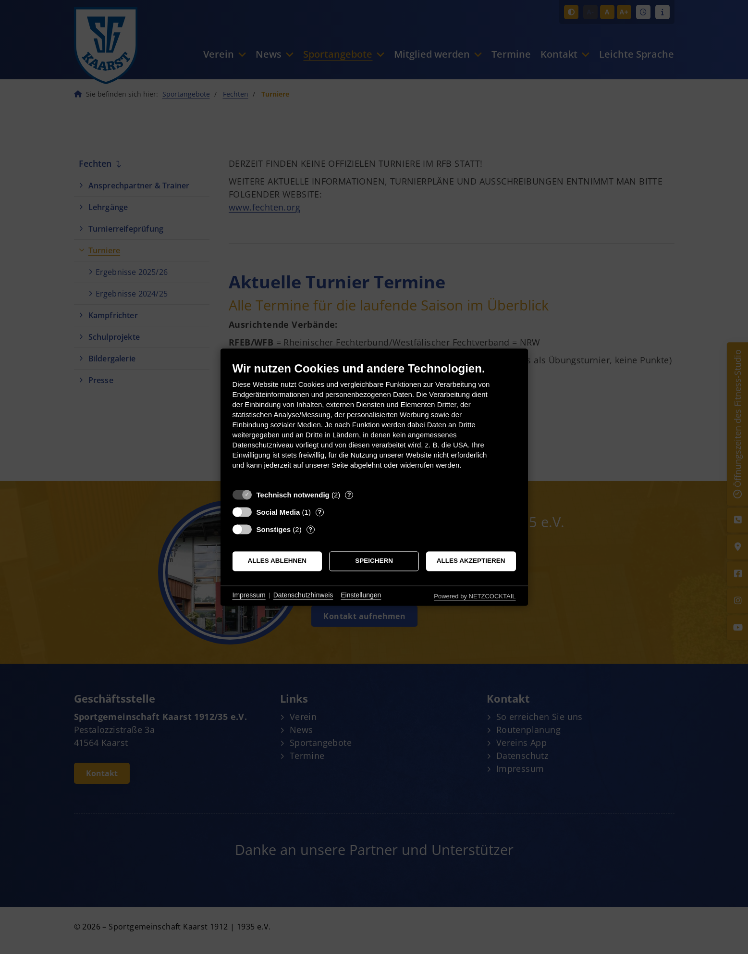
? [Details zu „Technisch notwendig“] (349, 494)
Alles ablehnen (277, 561)
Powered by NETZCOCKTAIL (474, 596)
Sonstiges (274, 529)
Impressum (249, 595)
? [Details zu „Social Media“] (319, 512)
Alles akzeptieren (471, 561)
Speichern (374, 561)
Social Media (278, 512)
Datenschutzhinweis (303, 595)
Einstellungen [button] (361, 595)
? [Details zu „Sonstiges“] (310, 529)
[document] (374, 423)
